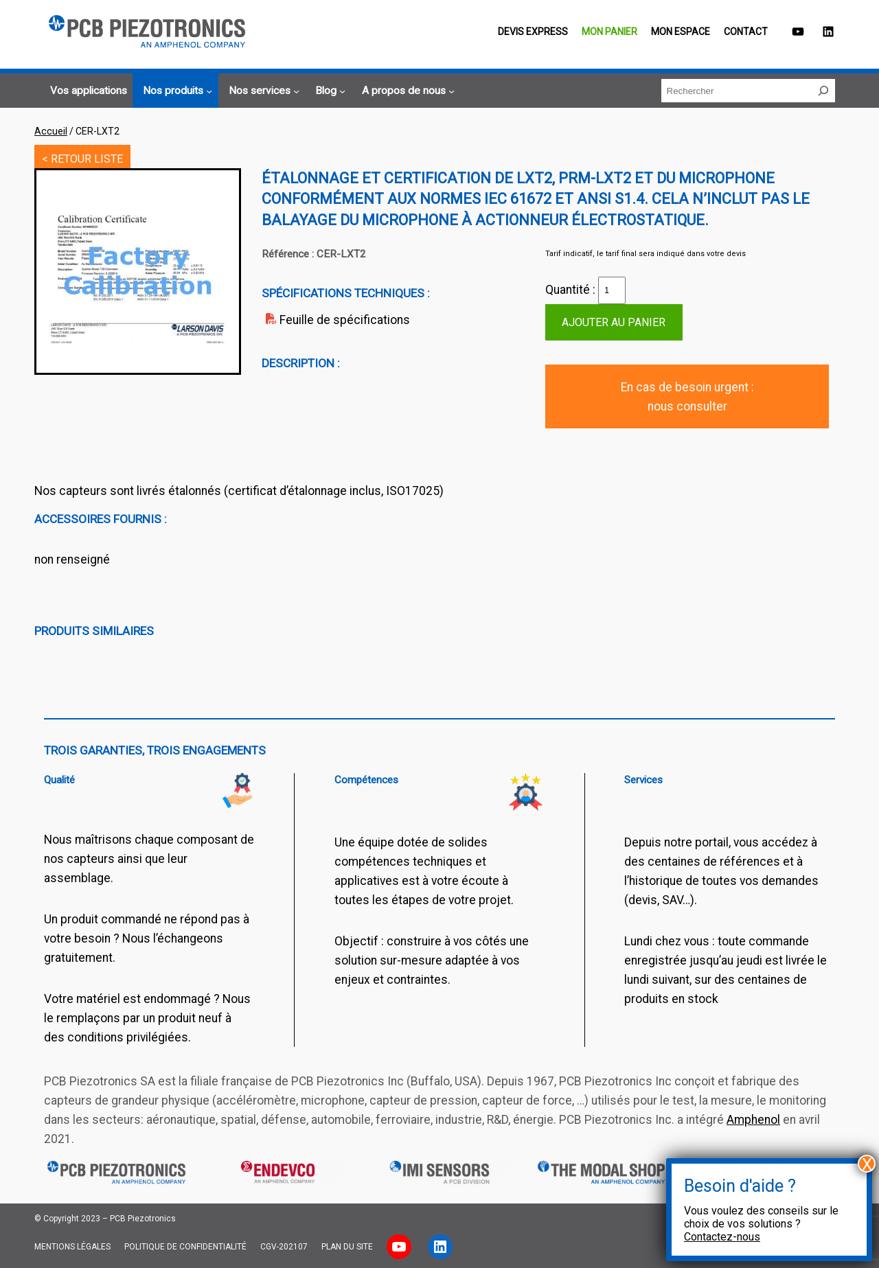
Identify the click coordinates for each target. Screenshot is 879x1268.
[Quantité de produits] (612, 290)
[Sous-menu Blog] (328, 91)
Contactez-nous (722, 1236)
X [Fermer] (867, 1164)
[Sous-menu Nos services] (262, 91)
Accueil (50, 131)
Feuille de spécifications (344, 320)
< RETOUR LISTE (82, 158)
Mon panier (609, 31)
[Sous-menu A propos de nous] (406, 91)
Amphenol (753, 1120)
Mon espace (680, 31)
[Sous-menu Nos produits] (175, 91)
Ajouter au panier (613, 322)
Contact (746, 31)
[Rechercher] (823, 90)
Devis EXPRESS (533, 31)
